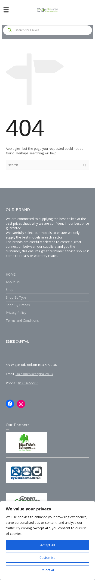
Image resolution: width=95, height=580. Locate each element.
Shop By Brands (18, 305)
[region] (47, 540)
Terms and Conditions (22, 320)
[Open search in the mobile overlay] (47, 30)
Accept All (47, 545)
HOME (10, 274)
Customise (47, 557)
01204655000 (28, 383)
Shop (9, 289)
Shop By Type (16, 297)
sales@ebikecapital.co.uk (34, 374)
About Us (13, 282)
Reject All (48, 570)
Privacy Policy (16, 312)
